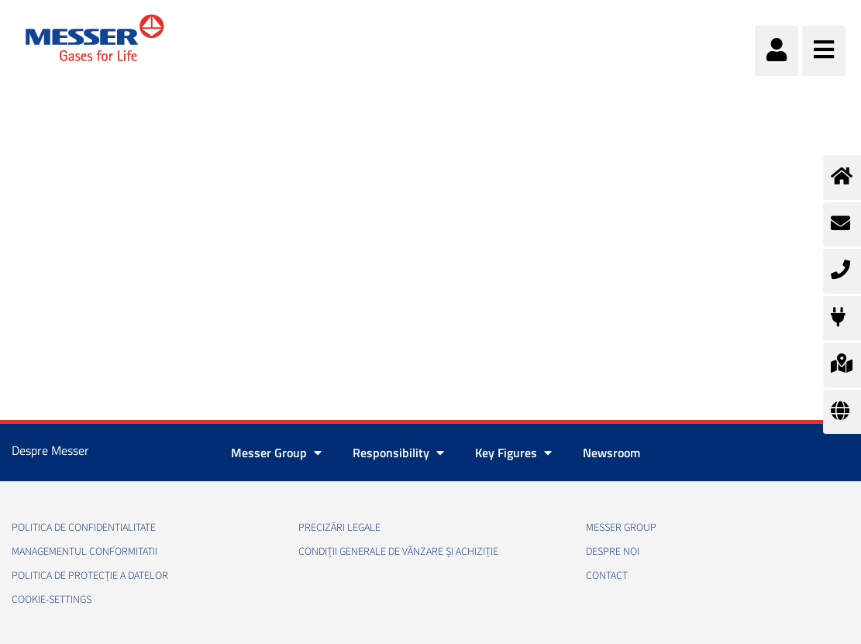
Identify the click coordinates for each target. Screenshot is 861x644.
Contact (607, 576)
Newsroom (611, 452)
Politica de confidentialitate (84, 528)
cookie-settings (51, 600)
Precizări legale (339, 528)
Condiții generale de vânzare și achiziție (398, 552)
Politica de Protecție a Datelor (90, 576)
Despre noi (612, 552)
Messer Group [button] (276, 452)
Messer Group (621, 528)
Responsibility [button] (398, 452)
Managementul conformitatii (84, 552)
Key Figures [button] (513, 452)
